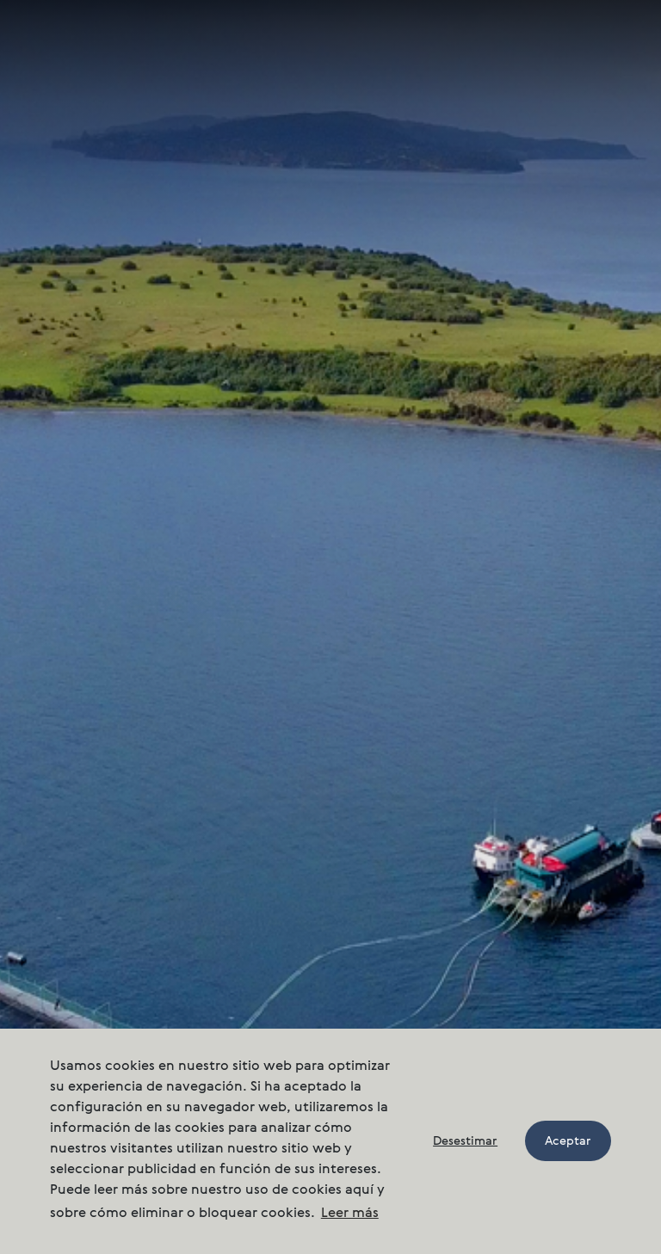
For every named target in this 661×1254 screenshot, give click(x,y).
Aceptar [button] (568, 1141)
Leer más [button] (350, 1213)
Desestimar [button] (465, 1141)
